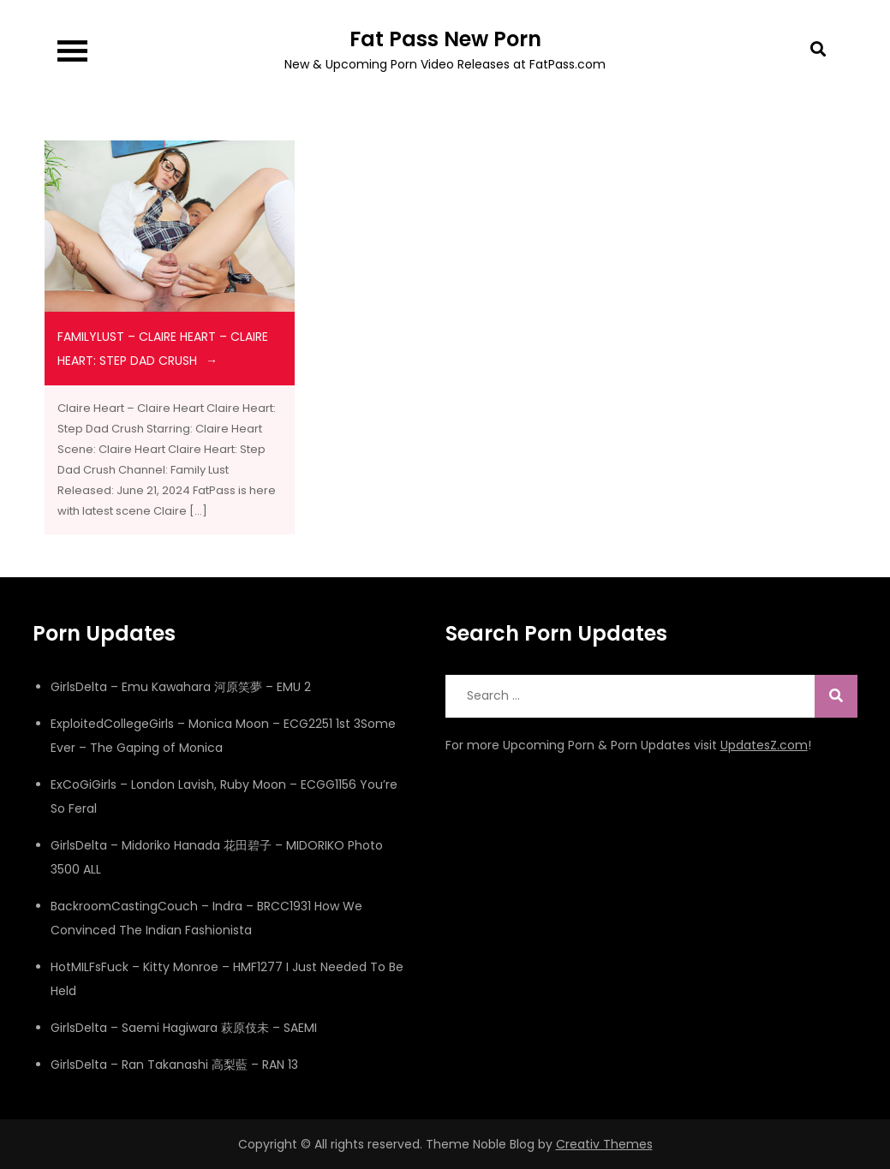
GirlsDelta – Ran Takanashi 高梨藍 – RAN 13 (174, 1064)
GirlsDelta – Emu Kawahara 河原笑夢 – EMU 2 (181, 686)
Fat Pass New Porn (445, 39)
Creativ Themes (604, 1144)
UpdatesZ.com (764, 745)
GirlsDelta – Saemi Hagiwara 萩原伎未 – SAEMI (184, 1027)
